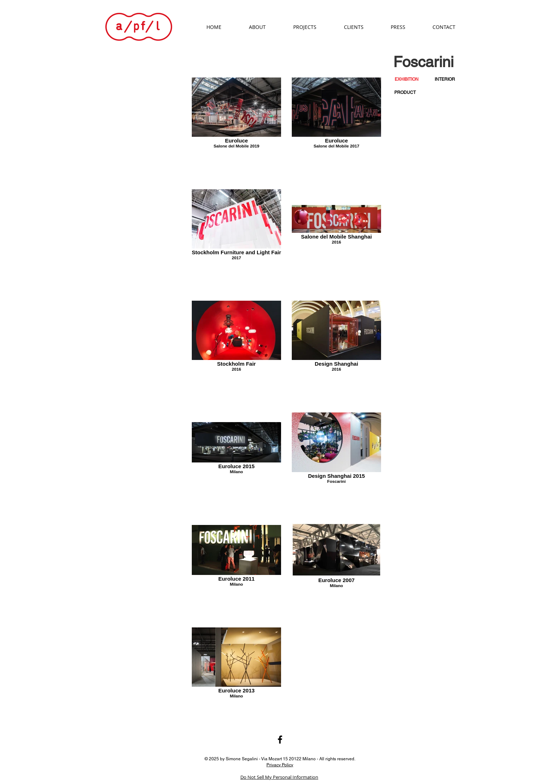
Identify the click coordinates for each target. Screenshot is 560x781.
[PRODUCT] (405, 92)
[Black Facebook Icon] (280, 739)
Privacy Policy (279, 764)
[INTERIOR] (445, 79)
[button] (406, 79)
